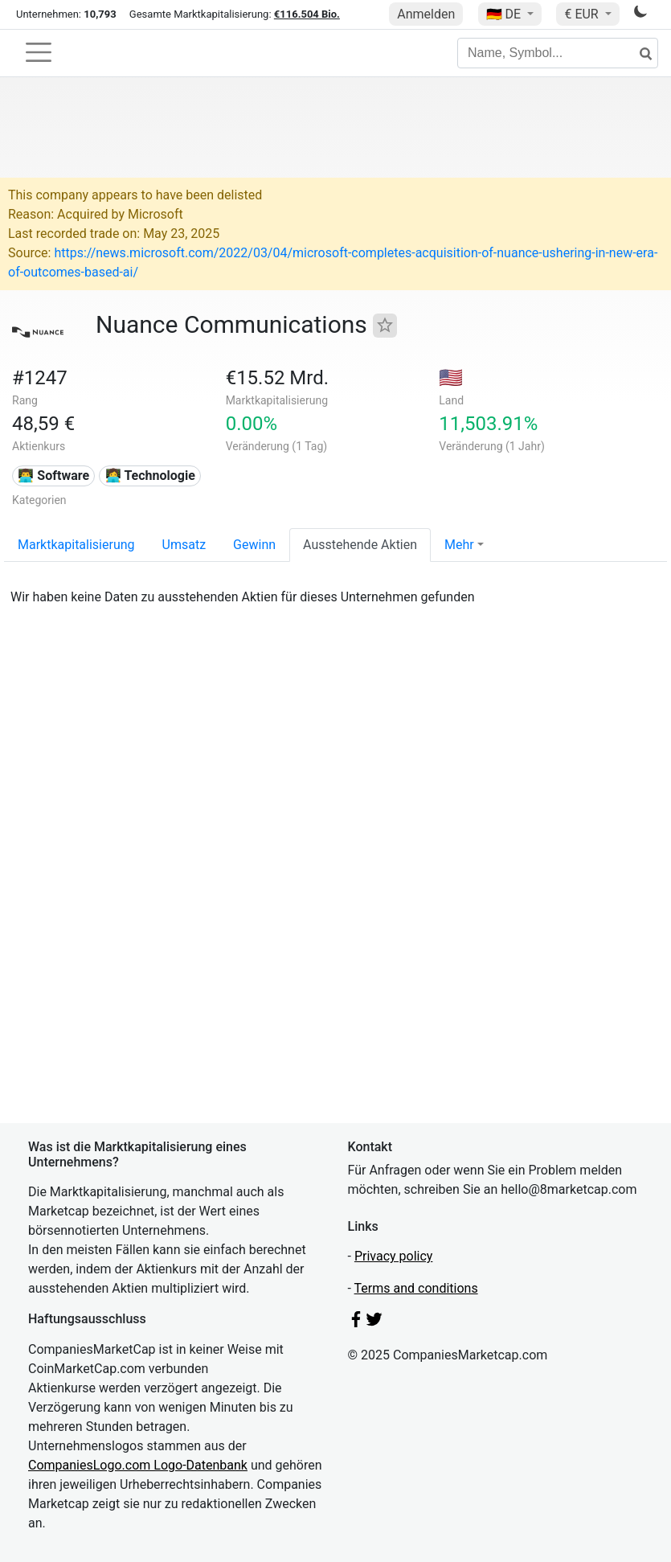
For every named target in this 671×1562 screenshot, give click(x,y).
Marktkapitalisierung (76, 544)
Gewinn (254, 544)
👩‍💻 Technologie (150, 475)
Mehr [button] (459, 544)
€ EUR (582, 14)
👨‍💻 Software (53, 475)
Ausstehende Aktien (360, 544)
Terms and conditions (416, 1288)
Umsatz (184, 544)
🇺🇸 (451, 378)
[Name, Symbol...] (557, 53)
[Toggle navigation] (38, 52)
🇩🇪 (505, 14)
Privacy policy (393, 1256)
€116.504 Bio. (307, 14)
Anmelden (426, 14)
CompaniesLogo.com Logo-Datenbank (138, 1465)
